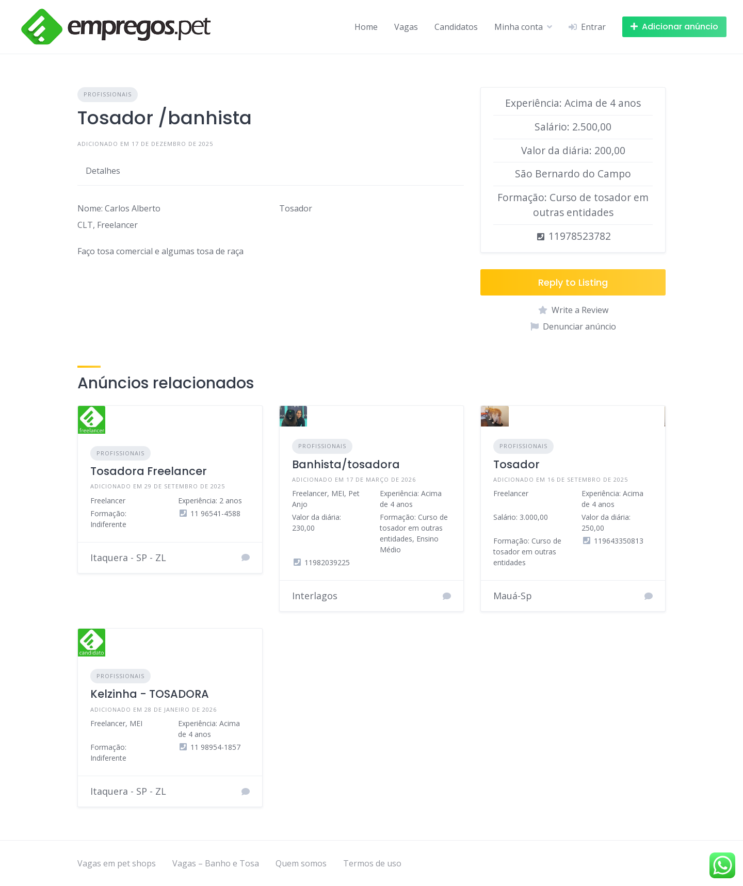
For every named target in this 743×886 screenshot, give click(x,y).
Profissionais (108, 94)
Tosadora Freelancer (148, 471)
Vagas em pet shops (116, 863)
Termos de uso (372, 863)
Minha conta (518, 26)
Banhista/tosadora (346, 464)
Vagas (406, 26)
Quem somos (301, 863)
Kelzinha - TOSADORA (149, 693)
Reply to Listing (573, 282)
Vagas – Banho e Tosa (215, 863)
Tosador (516, 464)
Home (366, 26)
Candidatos (456, 26)
